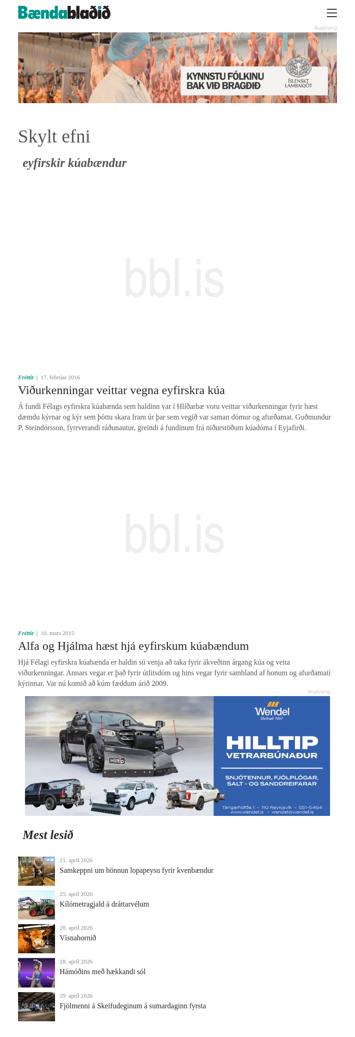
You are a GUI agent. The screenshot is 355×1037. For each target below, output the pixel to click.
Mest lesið (48, 835)
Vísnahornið (78, 938)
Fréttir (26, 377)
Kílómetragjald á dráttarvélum (104, 904)
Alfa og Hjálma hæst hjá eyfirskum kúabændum (133, 646)
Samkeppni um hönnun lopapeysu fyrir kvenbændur (137, 870)
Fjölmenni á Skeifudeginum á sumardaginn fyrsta (133, 1006)
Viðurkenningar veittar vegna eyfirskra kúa (121, 390)
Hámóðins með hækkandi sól (103, 971)
